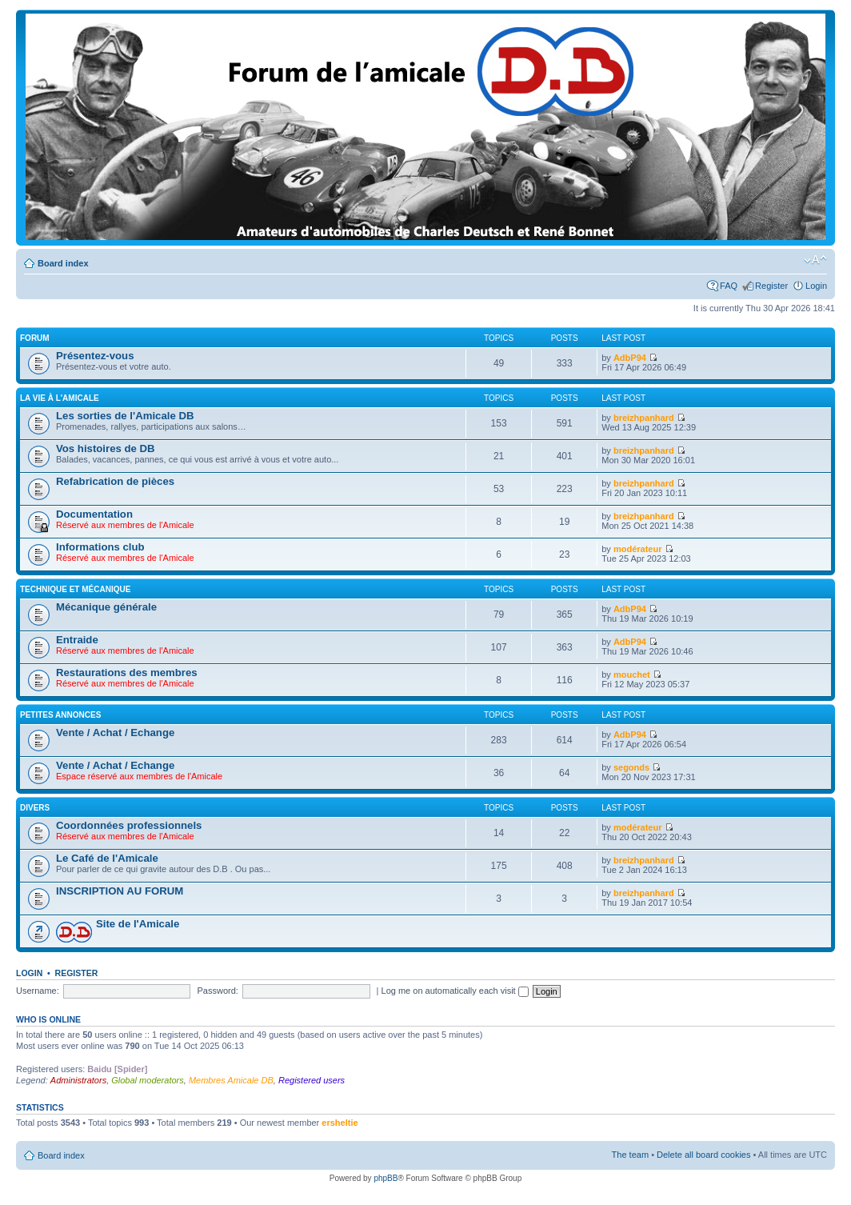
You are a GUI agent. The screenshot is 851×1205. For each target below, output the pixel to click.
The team (630, 1154)
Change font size (815, 260)
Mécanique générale (106, 607)
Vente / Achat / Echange (115, 733)
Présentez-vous (95, 356)
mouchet (631, 674)
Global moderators (147, 1080)
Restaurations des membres (127, 673)
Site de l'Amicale (137, 924)
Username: (37, 990)
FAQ (728, 285)
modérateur (637, 549)
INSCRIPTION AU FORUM (119, 891)
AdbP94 (629, 357)
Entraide (77, 640)
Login (816, 285)
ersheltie (340, 1122)
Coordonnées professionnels (129, 825)
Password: (218, 990)
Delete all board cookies (703, 1154)
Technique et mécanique (75, 589)
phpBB (386, 1178)
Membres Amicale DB (231, 1080)
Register (771, 285)
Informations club (100, 547)
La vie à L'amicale (59, 398)
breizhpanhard (643, 417)
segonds (631, 767)
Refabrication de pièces (115, 481)
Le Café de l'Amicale (107, 858)
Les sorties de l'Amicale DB (125, 416)
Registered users (311, 1080)
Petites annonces (60, 715)
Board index (63, 263)
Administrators (78, 1080)
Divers (35, 807)
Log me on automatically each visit (455, 990)
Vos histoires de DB (105, 448)
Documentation (94, 514)
